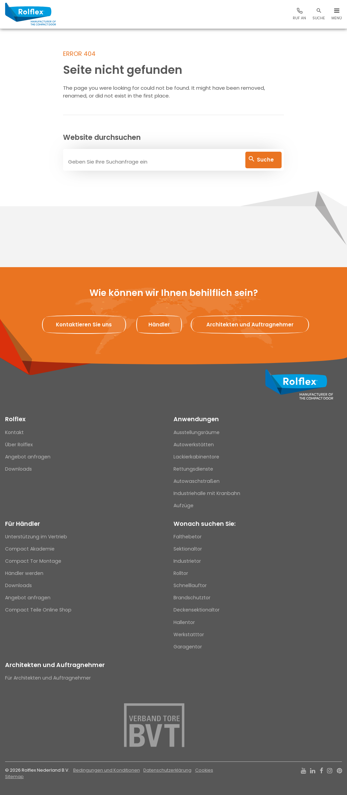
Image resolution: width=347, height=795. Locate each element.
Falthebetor (188, 536)
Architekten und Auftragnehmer (55, 665)
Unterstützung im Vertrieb (36, 536)
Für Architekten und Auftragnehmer (48, 677)
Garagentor (188, 646)
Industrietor (187, 561)
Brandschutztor (192, 597)
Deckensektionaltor (197, 609)
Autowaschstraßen (197, 481)
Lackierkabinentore (196, 456)
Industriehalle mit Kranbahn (207, 493)
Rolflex (15, 419)
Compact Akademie (30, 548)
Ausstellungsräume (197, 432)
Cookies (204, 770)
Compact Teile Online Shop (38, 609)
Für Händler (22, 524)
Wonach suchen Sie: (205, 524)
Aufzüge (183, 505)
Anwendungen (196, 419)
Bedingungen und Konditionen (106, 770)
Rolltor (181, 573)
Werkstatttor (189, 634)
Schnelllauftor (190, 585)
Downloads (18, 469)
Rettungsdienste (193, 469)
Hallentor (184, 622)
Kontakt (14, 432)
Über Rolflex (19, 444)
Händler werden (24, 573)
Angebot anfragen (27, 456)
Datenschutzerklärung (167, 770)
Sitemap (14, 776)
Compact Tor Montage (33, 561)
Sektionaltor (188, 548)
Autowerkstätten (194, 444)
